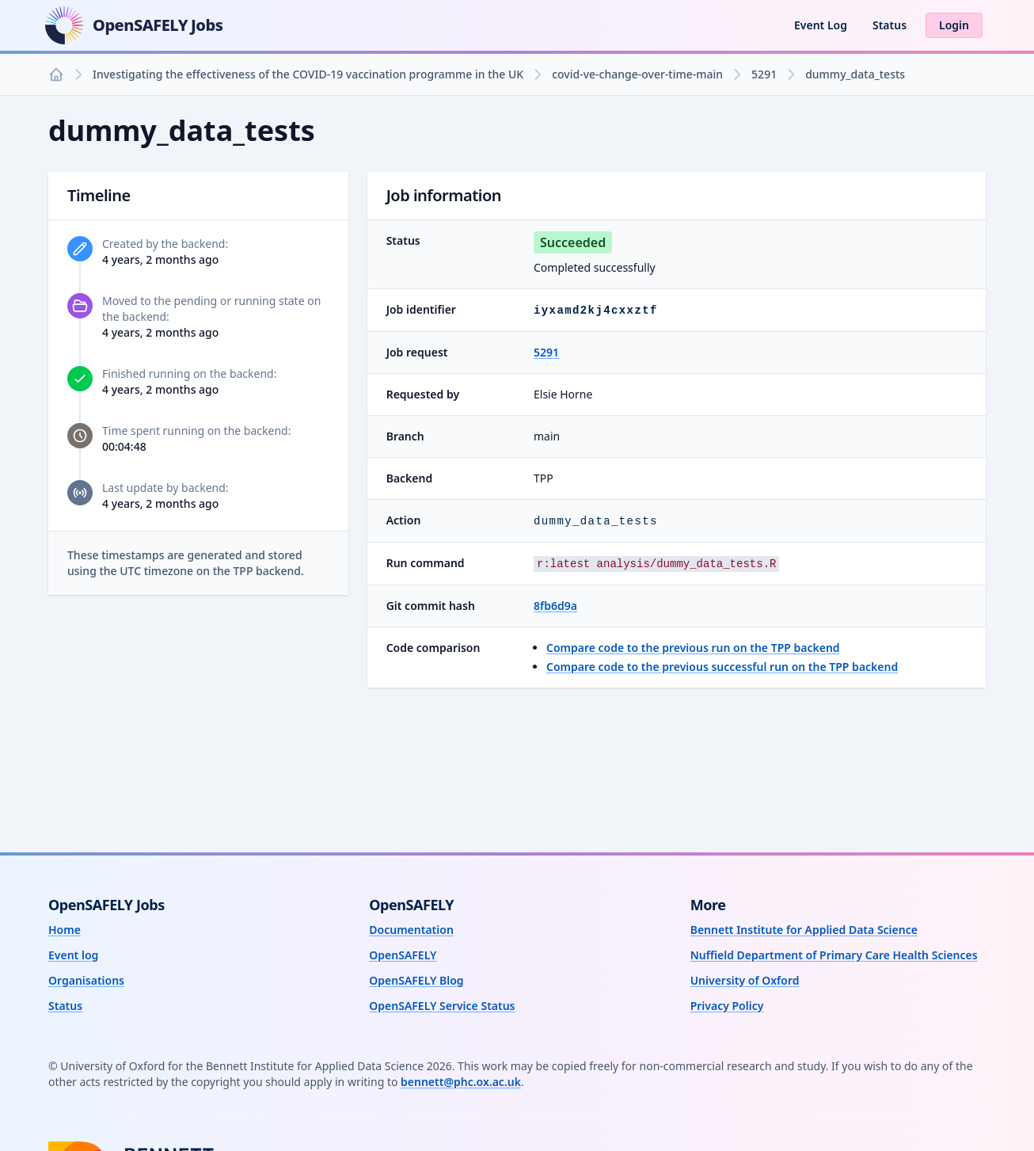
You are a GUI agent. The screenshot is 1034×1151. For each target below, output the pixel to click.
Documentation (411, 929)
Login (954, 24)
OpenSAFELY (402, 954)
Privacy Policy (727, 1005)
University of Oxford (745, 980)
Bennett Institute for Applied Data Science (804, 929)
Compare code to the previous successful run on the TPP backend (722, 666)
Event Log (820, 24)
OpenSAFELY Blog (416, 980)
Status (889, 24)
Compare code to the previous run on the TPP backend (693, 647)
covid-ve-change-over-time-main (637, 74)
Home (64, 929)
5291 (764, 74)
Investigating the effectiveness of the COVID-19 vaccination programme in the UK (308, 74)
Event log (73, 954)
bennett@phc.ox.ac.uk (461, 1081)
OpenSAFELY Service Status (442, 1005)
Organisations (86, 980)
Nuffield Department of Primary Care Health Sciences (834, 954)
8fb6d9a (555, 605)
